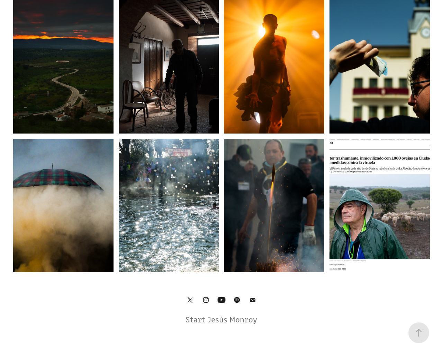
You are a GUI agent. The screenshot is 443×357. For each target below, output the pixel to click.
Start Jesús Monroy (221, 318)
